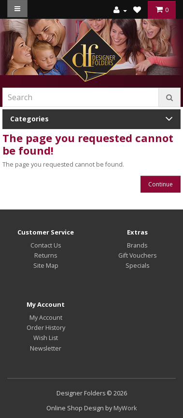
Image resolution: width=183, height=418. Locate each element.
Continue (160, 184)
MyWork (125, 408)
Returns (45, 255)
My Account (45, 318)
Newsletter (45, 348)
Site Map (45, 265)
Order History (46, 328)
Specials (137, 265)
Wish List (45, 338)
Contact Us (45, 245)
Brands (137, 245)
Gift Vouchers (137, 255)
